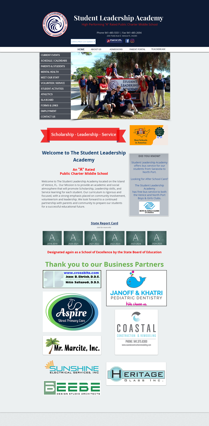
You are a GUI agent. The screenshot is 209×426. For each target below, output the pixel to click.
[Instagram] (132, 41)
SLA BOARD (47, 99)
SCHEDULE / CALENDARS (54, 60)
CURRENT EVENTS (50, 55)
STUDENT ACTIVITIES (52, 88)
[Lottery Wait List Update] (83, 41)
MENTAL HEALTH (50, 71)
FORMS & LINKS (49, 105)
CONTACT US (48, 116)
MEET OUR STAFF (50, 77)
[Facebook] (127, 41)
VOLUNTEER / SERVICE (53, 83)
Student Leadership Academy (118, 17)
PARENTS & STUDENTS (53, 66)
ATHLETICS (47, 94)
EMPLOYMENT (48, 111)
